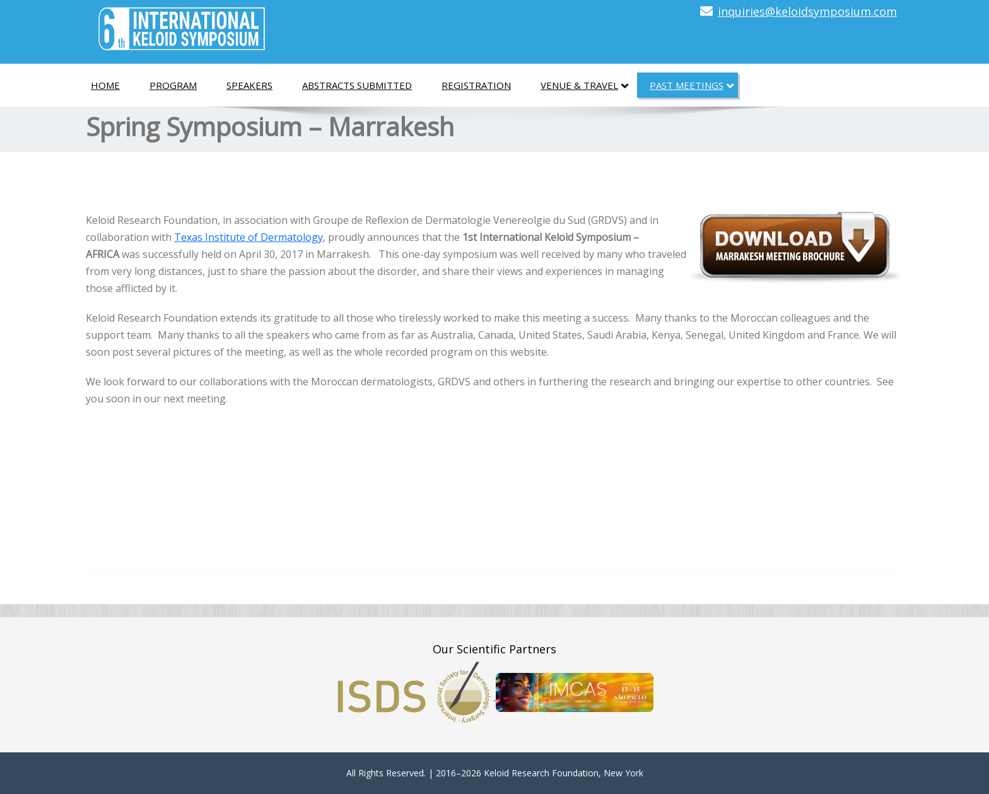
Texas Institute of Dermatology (248, 237)
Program (173, 85)
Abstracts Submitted (357, 85)
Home (105, 85)
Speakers (249, 85)
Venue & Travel (584, 86)
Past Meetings (692, 86)
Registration (476, 85)
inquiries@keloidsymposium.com (807, 11)
